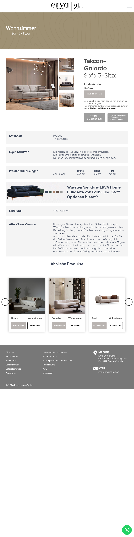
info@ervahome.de (108, 372)
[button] (72, 90)
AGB (45, 369)
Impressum (48, 373)
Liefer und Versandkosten (55, 352)
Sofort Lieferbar (13, 369)
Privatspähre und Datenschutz (57, 361)
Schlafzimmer (12, 365)
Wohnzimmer (12, 357)
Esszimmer (11, 361)
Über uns (10, 352)
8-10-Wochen (18, 325)
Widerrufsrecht (50, 357)
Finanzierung (49, 365)
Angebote (11, 373)
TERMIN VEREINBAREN (94, 117)
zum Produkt (34, 325)
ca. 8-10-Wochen (94, 94)
